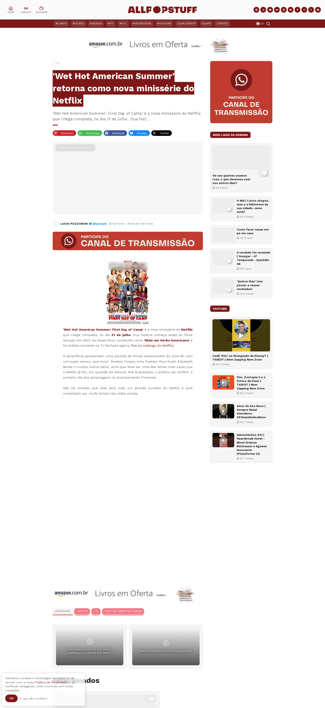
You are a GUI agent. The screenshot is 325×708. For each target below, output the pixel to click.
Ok (11, 698)
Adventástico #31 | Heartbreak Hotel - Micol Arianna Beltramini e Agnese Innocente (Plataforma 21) (252, 444)
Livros (62, 23)
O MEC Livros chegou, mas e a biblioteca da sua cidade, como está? (253, 206)
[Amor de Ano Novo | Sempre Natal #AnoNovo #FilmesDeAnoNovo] (223, 411)
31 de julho (120, 335)
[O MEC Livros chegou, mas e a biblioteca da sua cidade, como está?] (223, 206)
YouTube (165, 23)
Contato (222, 23)
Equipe (206, 23)
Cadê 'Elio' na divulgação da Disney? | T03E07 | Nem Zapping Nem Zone (240, 357)
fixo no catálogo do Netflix (152, 345)
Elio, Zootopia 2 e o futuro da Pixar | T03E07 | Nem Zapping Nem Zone (251, 382)
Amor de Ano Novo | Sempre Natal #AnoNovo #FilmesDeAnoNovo (251, 411)
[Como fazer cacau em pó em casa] (223, 235)
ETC (124, 23)
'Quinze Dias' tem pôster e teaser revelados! (250, 285)
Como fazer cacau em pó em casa (253, 231)
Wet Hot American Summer (124, 611)
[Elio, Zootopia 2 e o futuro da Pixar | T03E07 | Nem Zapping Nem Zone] (223, 382)
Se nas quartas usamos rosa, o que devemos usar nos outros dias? (231, 179)
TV (111, 23)
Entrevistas (143, 23)
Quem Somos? (186, 23)
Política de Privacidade (51, 682)
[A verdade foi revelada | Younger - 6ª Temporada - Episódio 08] (223, 258)
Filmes (79, 23)
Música (97, 23)
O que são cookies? (33, 698)
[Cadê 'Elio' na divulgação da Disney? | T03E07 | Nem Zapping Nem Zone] (241, 335)
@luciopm (100, 223)
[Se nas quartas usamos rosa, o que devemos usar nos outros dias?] (241, 161)
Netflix (187, 329)
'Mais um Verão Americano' (167, 340)
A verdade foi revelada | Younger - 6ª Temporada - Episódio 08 (253, 258)
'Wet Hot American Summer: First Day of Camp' (103, 329)
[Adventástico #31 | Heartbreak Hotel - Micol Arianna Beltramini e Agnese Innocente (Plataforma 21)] (223, 440)
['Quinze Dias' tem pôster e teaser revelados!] (223, 286)
